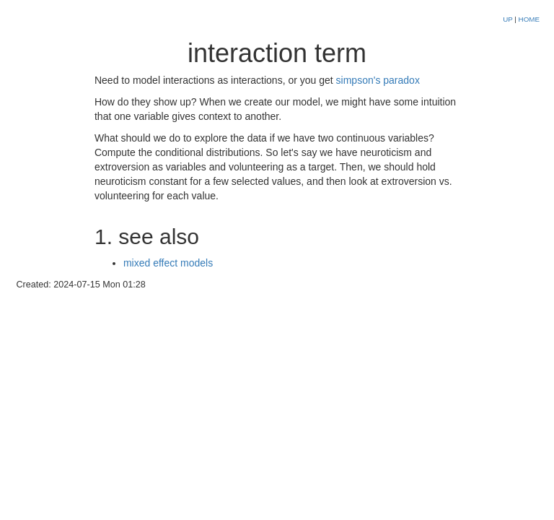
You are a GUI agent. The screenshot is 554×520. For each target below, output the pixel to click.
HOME (529, 19)
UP (508, 19)
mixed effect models (168, 263)
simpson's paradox (378, 80)
